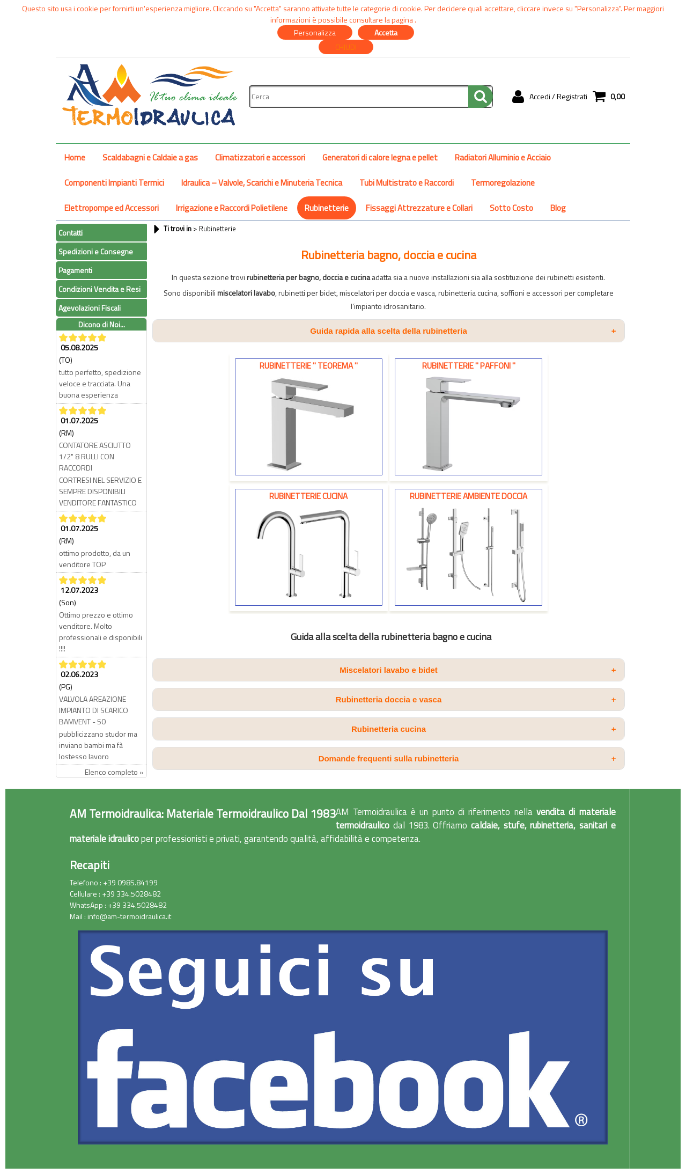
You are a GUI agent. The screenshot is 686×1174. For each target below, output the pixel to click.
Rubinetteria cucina (483, 728)
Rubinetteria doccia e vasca (476, 699)
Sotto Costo (511, 208)
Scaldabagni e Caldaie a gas (150, 157)
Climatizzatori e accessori (260, 157)
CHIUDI (346, 47)
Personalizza (315, 32)
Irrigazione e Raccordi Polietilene (231, 208)
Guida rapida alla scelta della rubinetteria (463, 330)
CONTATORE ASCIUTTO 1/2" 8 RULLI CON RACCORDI (95, 456)
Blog (558, 208)
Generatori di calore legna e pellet (380, 157)
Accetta (385, 32)
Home (74, 157)
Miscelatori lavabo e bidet (478, 669)
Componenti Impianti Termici (114, 183)
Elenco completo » (114, 771)
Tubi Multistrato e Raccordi (406, 183)
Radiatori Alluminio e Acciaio (503, 157)
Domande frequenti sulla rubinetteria (467, 758)
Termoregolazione (503, 183)
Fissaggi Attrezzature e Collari (419, 208)
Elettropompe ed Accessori (111, 208)
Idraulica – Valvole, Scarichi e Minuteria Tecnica (261, 183)
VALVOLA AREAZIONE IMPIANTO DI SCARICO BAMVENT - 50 (93, 710)
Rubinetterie (327, 208)
